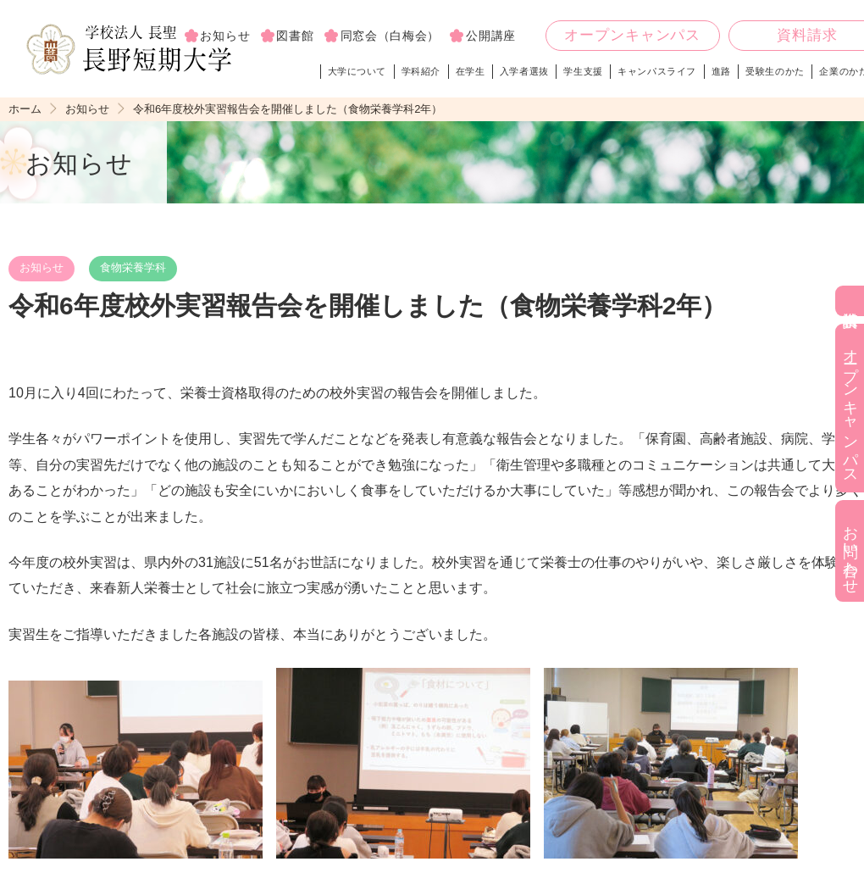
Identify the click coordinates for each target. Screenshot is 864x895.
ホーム (25, 109)
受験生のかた (774, 71)
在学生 (470, 71)
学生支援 (582, 71)
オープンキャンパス (632, 36)
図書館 (294, 35)
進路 (721, 71)
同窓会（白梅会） (390, 35)
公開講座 (491, 35)
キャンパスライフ (657, 71)
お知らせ (87, 109)
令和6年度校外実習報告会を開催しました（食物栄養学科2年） (287, 109)
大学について (357, 71)
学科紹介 (421, 71)
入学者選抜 (524, 71)
